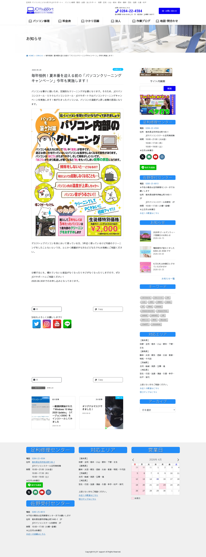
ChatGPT (145, 324)
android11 (155, 315)
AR (163, 315)
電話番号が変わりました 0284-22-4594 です (164, 249)
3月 (168, 297)
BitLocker (164, 320)
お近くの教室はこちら (149, 213)
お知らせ (117, 69)
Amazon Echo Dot (148, 311)
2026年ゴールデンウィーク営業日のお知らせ (164, 234)
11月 (143, 302)
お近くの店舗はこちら (36, 532)
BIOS (154, 320)
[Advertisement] (77, 350)
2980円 (160, 302)
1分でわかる (146, 297)
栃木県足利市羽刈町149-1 (43, 462)
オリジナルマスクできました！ (92, 408)
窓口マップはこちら (148, 392)
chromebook (156, 324)
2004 (151, 302)
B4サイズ (145, 320)
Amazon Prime (162, 311)
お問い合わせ (169, 10)
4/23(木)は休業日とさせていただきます (164, 265)
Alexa (150, 306)
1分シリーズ (158, 297)
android (144, 315)
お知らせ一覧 (168, 278)
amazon (158, 306)
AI (143, 306)
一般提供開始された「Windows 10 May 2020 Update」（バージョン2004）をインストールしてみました (62, 414)
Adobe (169, 302)
